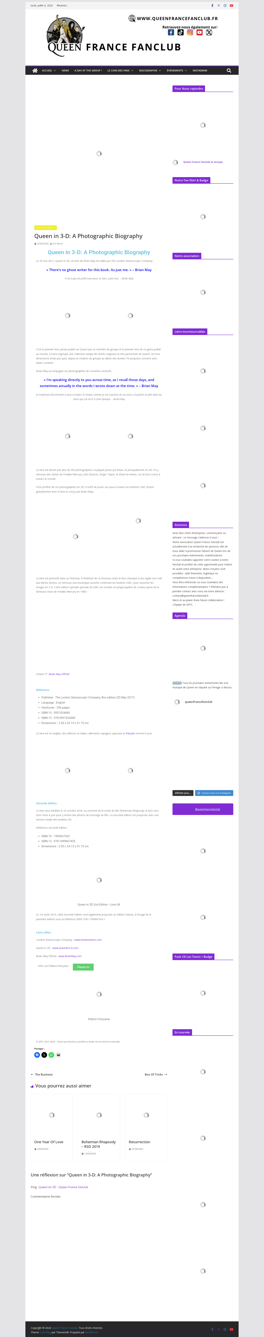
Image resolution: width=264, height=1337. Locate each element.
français (130, 733)
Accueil (47, 70)
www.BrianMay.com (70, 956)
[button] (54, 70)
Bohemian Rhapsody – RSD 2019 (99, 1144)
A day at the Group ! (88, 70)
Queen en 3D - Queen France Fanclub (63, 1187)
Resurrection (139, 1141)
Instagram (200, 70)
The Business (42, 1074)
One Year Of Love (48, 1141)
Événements (175, 70)
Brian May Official (59, 674)
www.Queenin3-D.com (65, 948)
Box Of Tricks (156, 1074)
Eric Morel (58, 243)
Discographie (148, 70)
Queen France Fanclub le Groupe (203, 162)
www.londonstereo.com (88, 939)
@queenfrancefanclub (207, 809)
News (65, 70)
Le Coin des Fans (118, 70)
